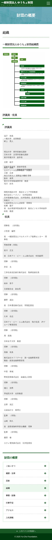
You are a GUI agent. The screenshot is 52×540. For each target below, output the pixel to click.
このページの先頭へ (27, 531)
